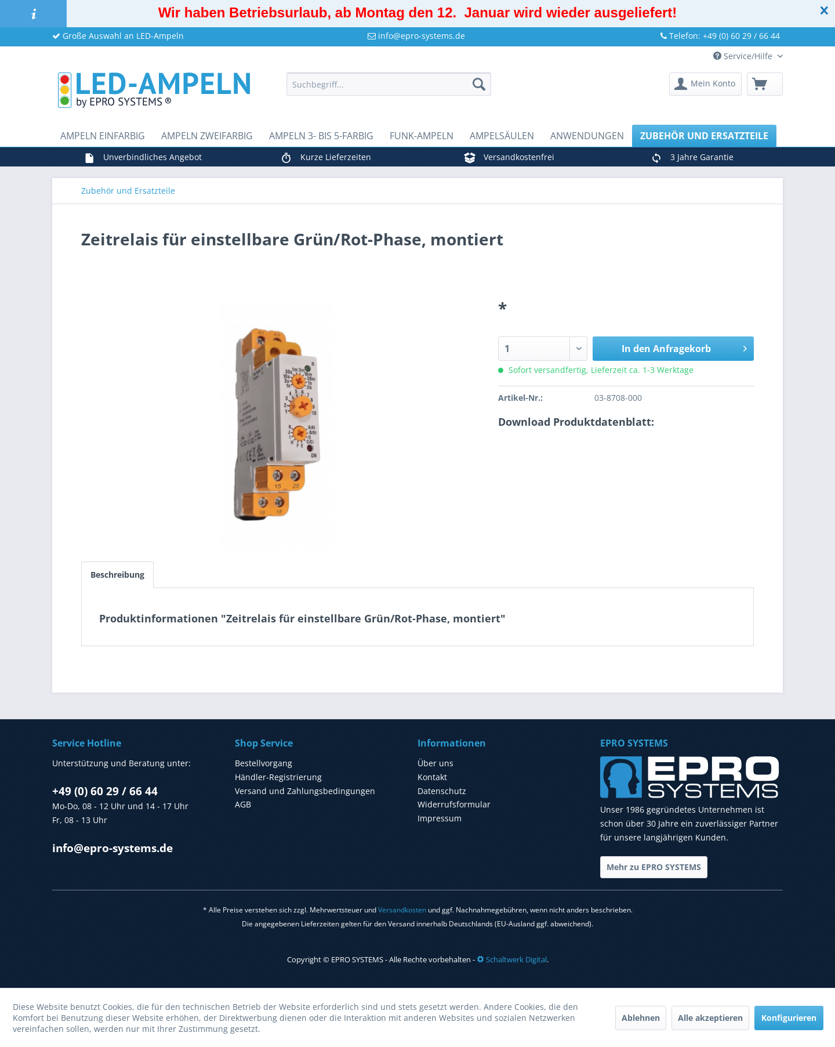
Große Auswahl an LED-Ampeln (118, 35)
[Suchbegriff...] (388, 84)
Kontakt (432, 776)
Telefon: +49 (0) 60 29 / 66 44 (720, 35)
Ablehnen (641, 1017)
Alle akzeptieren (710, 1017)
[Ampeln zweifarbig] (207, 136)
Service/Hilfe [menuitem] (744, 55)
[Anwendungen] (587, 136)
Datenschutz (442, 790)
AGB (243, 804)
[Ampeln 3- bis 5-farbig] (321, 136)
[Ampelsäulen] (502, 136)
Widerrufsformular (454, 804)
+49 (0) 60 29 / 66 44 (105, 791)
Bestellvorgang (263, 763)
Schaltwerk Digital (512, 959)
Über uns (435, 763)
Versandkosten (402, 910)
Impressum (440, 818)
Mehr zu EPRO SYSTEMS (654, 866)
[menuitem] (388, 84)
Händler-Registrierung (278, 776)
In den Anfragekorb (684, 347)
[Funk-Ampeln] (422, 136)
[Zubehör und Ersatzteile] (704, 136)
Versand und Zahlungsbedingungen (305, 790)
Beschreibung (117, 574)
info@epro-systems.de (416, 35)
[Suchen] (479, 84)
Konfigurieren (788, 1017)
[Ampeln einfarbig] (102, 136)
